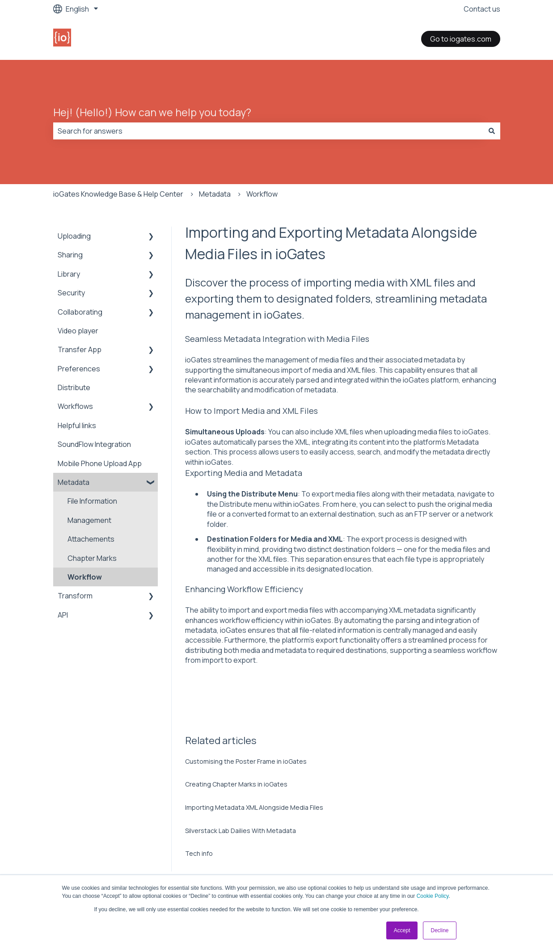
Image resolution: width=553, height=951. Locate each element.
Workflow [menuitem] (85, 577)
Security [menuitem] (71, 293)
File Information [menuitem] (92, 501)
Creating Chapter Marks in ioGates (236, 784)
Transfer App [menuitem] (79, 349)
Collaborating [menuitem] (80, 312)
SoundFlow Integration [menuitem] (94, 444)
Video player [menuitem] (78, 331)
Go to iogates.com (460, 39)
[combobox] (268, 130)
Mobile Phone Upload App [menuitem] (100, 463)
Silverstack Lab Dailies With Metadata (240, 830)
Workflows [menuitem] (75, 406)
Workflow (262, 194)
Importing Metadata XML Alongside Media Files (254, 807)
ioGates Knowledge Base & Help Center (118, 194)
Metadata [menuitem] (73, 482)
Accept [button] (402, 930)
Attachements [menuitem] (91, 539)
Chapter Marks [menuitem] (92, 558)
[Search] (491, 130)
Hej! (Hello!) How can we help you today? (152, 112)
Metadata (215, 194)
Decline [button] (439, 930)
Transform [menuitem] (75, 596)
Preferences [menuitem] (79, 369)
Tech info (199, 853)
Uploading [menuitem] (74, 236)
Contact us (482, 9)
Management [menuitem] (89, 520)
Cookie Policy (433, 896)
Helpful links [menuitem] (77, 425)
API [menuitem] (63, 615)
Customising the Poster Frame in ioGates (246, 761)
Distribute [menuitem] (74, 387)
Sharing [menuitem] (70, 255)
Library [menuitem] (69, 274)
